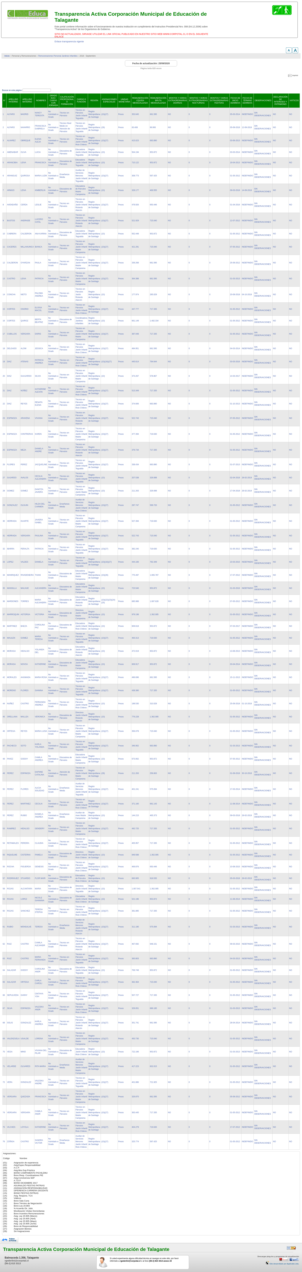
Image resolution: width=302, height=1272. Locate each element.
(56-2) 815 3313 (13, 1263)
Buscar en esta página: (12, 90)
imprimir (295, 75)
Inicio (7, 56)
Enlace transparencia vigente (69, 41)
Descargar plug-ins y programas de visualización (278, 1256)
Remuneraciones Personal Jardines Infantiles (57, 56)
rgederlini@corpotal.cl (17, 1260)
